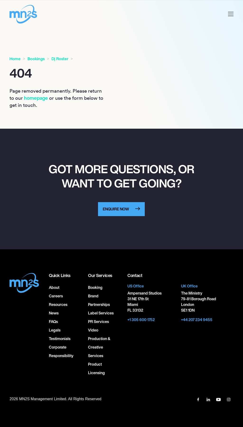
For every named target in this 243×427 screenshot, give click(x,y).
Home (15, 59)
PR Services (98, 321)
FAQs (53, 321)
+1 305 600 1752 (141, 320)
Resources (58, 304)
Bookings (36, 59)
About (54, 287)
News (54, 313)
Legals (55, 330)
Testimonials (59, 338)
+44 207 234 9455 (196, 320)
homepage (36, 97)
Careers (56, 296)
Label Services (101, 313)
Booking (95, 287)
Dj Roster (59, 59)
